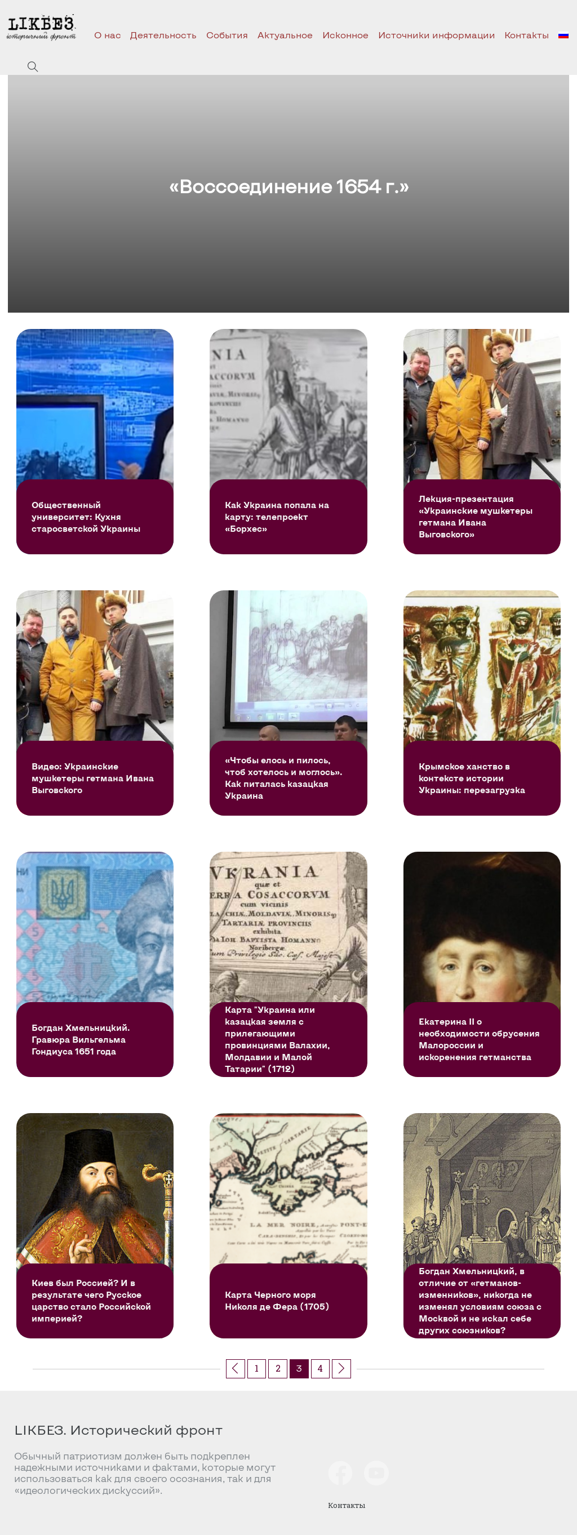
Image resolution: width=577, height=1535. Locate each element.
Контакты (526, 34)
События (227, 34)
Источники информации (436, 34)
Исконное (345, 34)
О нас (107, 34)
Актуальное (285, 34)
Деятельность (163, 34)
